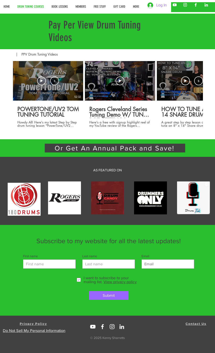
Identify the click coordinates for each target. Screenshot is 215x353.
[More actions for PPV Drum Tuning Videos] (37, 54)
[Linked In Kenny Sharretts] (93, 326)
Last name (89, 256)
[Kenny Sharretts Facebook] (195, 4)
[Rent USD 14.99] (198, 80)
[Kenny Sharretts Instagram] (185, 4)
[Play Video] (120, 80)
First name (30, 256)
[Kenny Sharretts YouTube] (174, 4)
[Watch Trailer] (41, 80)
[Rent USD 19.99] (54, 80)
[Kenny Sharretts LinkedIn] (206, 4)
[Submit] (108, 295)
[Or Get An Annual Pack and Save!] (115, 148)
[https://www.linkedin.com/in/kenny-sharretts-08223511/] (121, 326)
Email (145, 256)
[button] (81, 6)
